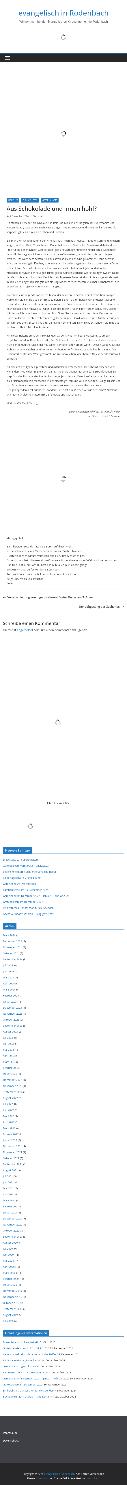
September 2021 (13, 1164)
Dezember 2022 (12, 1080)
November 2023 (12, 1013)
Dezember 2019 (12, 1291)
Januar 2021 (10, 1212)
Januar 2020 (10, 1285)
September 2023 (13, 1025)
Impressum (10, 1433)
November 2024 (12, 947)
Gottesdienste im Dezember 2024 (23, 902)
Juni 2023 (8, 1043)
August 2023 (10, 1031)
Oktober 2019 (11, 1303)
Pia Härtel (38, 216)
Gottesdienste (49, 200)
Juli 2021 (8, 1176)
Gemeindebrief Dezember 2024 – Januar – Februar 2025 (36, 896)
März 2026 (9, 935)
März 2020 (9, 1272)
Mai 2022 (8, 1116)
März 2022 (9, 1128)
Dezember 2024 (12, 941)
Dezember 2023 (12, 1007)
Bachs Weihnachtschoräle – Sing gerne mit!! (29, 914)
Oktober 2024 (11, 953)
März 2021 (9, 1200)
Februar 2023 (11, 1068)
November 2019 (12, 1297)
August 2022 (10, 1098)
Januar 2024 (10, 1001)
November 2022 (12, 1086)
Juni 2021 (8, 1182)
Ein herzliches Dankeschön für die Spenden (28, 908)
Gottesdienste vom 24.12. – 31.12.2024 (26, 865)
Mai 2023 (8, 1049)
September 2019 (13, 1309)
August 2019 (10, 1315)
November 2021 (12, 1152)
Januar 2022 (10, 1140)
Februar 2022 (11, 1134)
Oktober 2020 (11, 1230)
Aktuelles (13, 200)
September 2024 (13, 959)
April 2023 (9, 1056)
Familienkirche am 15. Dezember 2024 (25, 890)
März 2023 (9, 1062)
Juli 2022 (8, 1104)
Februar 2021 (11, 1206)
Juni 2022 (8, 1110)
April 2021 (9, 1194)
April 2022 (9, 1122)
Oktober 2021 (11, 1158)
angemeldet (25, 630)
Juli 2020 (8, 1248)
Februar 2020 (11, 1278)
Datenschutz (11, 1440)
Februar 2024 (11, 995)
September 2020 (13, 1236)
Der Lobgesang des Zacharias (101, 607)
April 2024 (9, 983)
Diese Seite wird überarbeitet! (20, 859)
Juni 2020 (8, 1254)
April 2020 (9, 1266)
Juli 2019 (8, 1321)
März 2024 (9, 989)
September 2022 (13, 1092)
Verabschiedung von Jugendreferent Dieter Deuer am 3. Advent (49, 597)
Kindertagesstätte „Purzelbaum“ (22, 877)
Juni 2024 (8, 971)
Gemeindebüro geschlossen (19, 883)
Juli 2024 (8, 965)
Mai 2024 (8, 977)
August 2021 (10, 1170)
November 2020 (12, 1224)
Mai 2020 (8, 1260)
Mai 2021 (8, 1188)
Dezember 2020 (12, 1218)
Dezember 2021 (12, 1146)
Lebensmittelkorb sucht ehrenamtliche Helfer (29, 871)
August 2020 (10, 1242)
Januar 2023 (10, 1074)
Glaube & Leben (30, 200)
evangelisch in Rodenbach (63, 13)
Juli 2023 (8, 1037)
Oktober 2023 (11, 1019)
